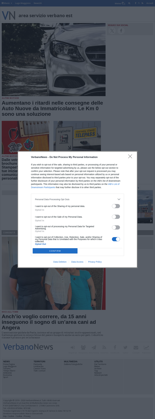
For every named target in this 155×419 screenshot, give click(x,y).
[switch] (116, 206)
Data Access (77, 262)
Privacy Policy (95, 262)
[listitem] (77, 199)
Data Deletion (59, 262)
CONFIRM (55, 251)
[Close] (131, 157)
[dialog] (77, 209)
